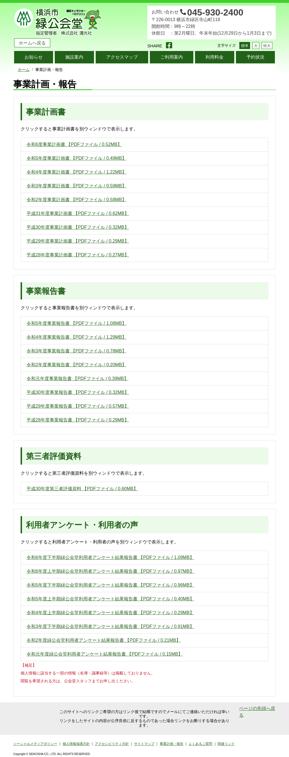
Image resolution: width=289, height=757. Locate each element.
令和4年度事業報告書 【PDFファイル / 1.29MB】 (76, 337)
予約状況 (255, 57)
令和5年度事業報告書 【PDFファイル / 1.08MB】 (76, 323)
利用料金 (214, 57)
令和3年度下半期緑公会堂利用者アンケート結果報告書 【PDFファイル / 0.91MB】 (110, 626)
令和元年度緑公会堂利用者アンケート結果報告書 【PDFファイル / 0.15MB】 (105, 654)
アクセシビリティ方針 (112, 744)
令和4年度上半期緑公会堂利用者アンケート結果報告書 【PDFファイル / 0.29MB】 (110, 612)
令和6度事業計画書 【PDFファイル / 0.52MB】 (74, 144)
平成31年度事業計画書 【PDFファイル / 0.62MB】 (78, 213)
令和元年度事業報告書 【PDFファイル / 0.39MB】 (77, 378)
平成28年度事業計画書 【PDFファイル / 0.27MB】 (78, 254)
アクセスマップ (122, 57)
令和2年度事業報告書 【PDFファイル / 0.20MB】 (76, 364)
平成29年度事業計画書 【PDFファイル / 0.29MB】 (78, 241)
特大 (267, 46)
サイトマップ (144, 744)
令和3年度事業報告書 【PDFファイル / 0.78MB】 (76, 350)
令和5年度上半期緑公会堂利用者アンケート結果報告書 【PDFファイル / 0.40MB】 (110, 598)
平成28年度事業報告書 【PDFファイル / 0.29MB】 (78, 420)
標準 (244, 46)
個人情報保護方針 (76, 744)
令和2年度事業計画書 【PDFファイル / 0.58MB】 (76, 199)
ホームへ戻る (32, 43)
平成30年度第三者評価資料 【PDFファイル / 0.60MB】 (82, 488)
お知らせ (34, 57)
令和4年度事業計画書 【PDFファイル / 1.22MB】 (76, 172)
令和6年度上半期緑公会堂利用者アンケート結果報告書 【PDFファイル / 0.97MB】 (110, 571)
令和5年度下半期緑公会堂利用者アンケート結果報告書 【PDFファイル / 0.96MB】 (110, 585)
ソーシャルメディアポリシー (35, 744)
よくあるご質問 (200, 744)
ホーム (24, 70)
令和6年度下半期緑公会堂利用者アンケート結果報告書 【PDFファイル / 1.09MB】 (110, 557)
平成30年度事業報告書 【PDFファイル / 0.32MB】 (78, 392)
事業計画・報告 (171, 744)
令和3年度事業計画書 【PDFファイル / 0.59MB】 (76, 185)
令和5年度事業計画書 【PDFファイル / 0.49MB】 (76, 158)
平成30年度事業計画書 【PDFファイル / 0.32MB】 (78, 227)
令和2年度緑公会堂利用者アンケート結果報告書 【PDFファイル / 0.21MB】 (104, 640)
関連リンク (226, 744)
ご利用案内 (171, 57)
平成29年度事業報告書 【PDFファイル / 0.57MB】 (78, 406)
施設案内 (74, 57)
